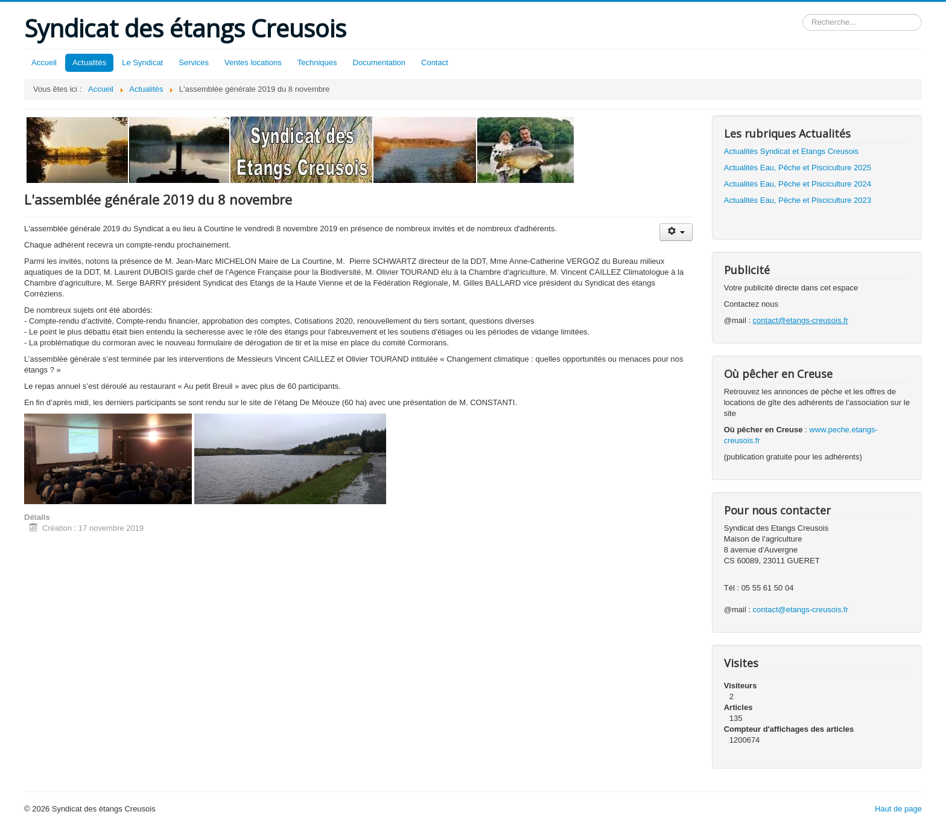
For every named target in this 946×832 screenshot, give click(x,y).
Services (194, 62)
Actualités (89, 62)
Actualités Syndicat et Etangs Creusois (791, 151)
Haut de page (898, 808)
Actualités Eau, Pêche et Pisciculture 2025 (797, 167)
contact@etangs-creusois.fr (800, 609)
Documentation (379, 62)
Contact (434, 62)
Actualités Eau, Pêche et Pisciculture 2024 (797, 183)
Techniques (317, 62)
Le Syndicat (142, 62)
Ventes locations (253, 62)
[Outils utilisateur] (676, 232)
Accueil (44, 62)
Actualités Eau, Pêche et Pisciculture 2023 (797, 200)
